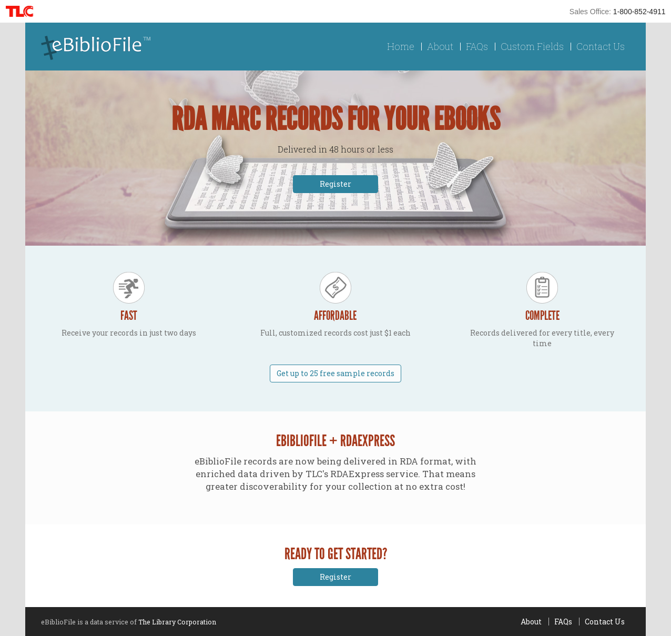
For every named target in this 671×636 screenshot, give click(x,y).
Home (400, 47)
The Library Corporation (177, 622)
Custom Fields (532, 47)
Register (335, 184)
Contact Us (600, 47)
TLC (23, 11)
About (440, 47)
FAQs (477, 47)
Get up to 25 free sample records (335, 373)
